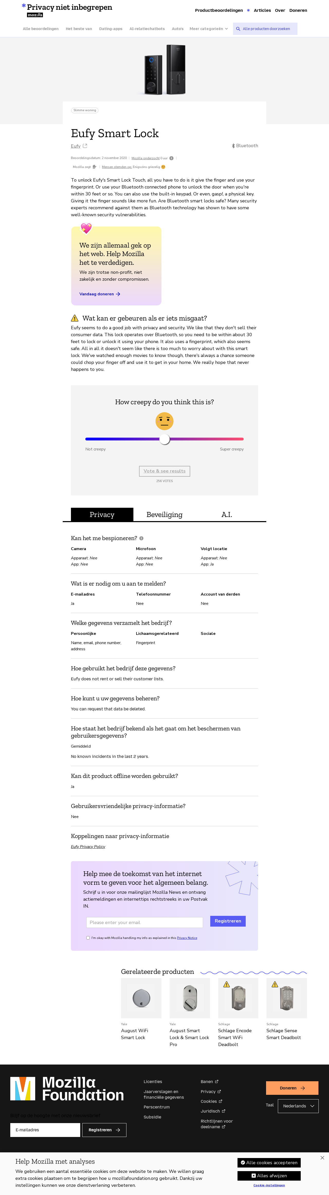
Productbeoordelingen (219, 10)
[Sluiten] (322, 1158)
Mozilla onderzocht (146, 158)
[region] (164, 1173)
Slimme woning (85, 110)
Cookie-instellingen (269, 1185)
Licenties (153, 1081)
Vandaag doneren (100, 294)
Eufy (75, 146)
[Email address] (144, 922)
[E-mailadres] (45, 1130)
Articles (262, 10)
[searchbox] (268, 29)
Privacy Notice (187, 938)
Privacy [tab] (102, 514)
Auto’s (178, 28)
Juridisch (210, 1111)
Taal (270, 1105)
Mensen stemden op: (117, 167)
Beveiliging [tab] (164, 514)
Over (280, 10)
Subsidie (152, 1117)
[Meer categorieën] (211, 29)
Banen (207, 1081)
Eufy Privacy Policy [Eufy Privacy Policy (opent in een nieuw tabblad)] (88, 847)
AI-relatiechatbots (147, 28)
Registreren (228, 921)
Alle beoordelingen (41, 28)
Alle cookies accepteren (271, 1163)
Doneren (298, 10)
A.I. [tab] (227, 514)
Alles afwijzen (272, 1176)
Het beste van (79, 28)
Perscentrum (157, 1107)
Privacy (208, 1091)
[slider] (164, 439)
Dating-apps (110, 28)
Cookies (209, 1101)
